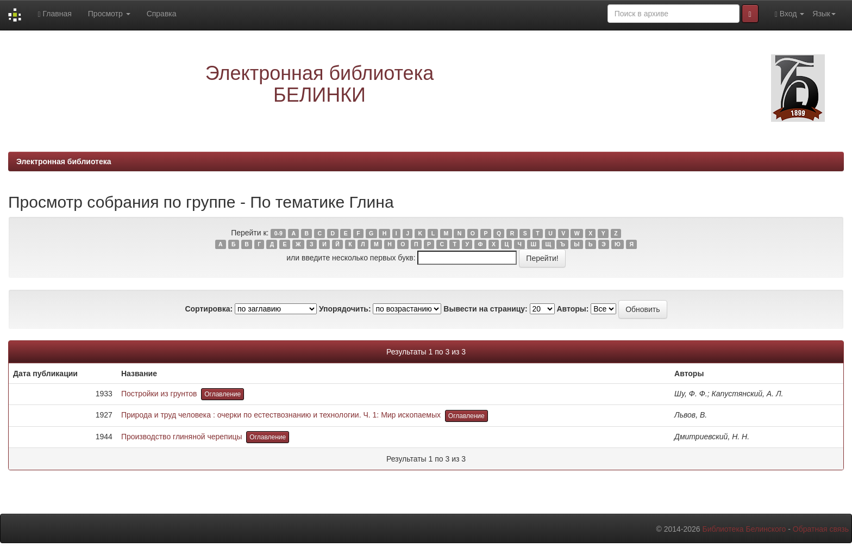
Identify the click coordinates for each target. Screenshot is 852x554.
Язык (824, 13)
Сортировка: (209, 308)
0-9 (278, 233)
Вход (790, 13)
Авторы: (572, 308)
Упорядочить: (345, 308)
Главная (54, 13)
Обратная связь (821, 529)
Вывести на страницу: (485, 308)
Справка (162, 13)
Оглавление (222, 394)
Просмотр (109, 13)
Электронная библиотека (63, 161)
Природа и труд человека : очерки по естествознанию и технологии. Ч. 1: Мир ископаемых (281, 414)
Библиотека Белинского (744, 529)
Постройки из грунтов (159, 393)
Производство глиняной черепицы (181, 436)
